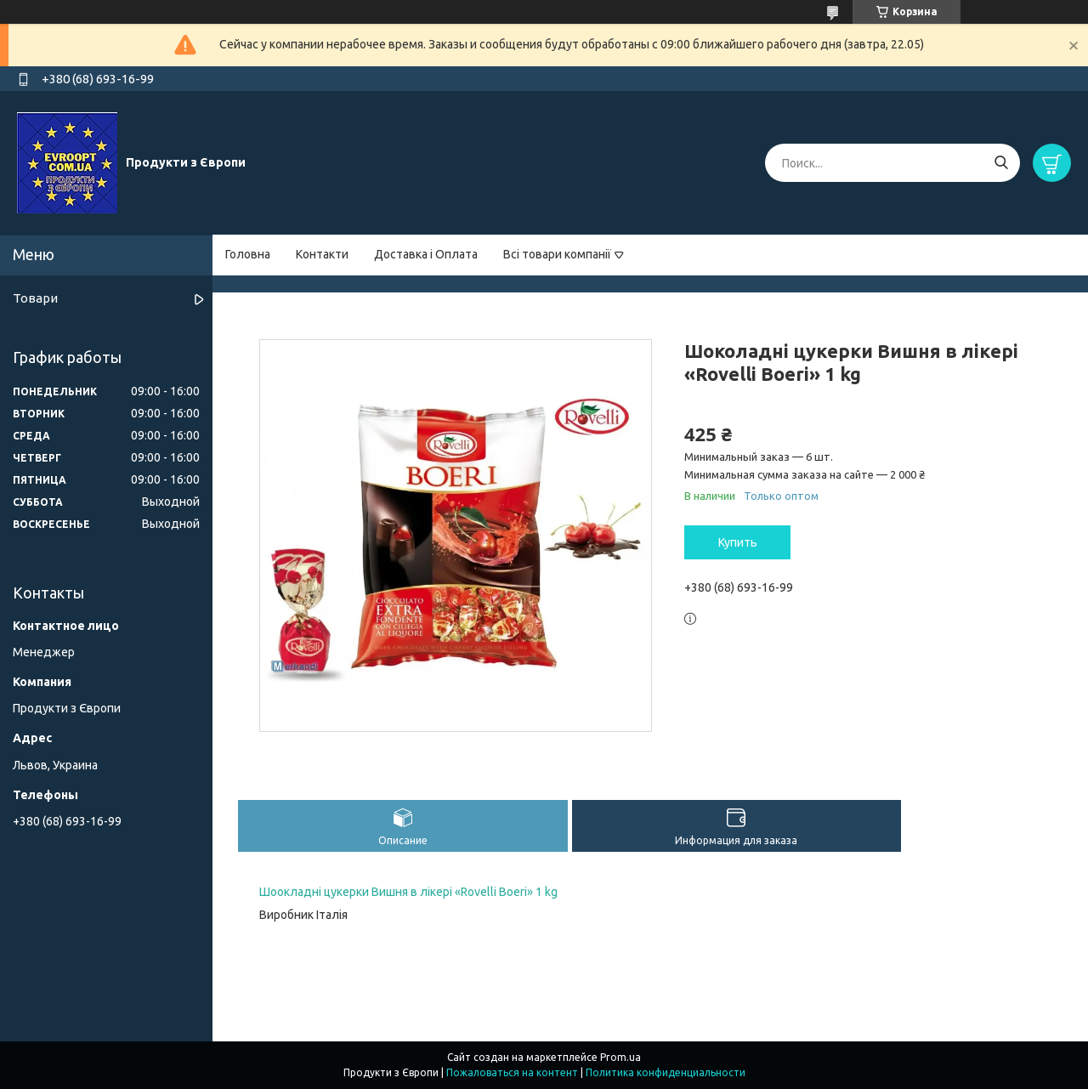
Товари (35, 298)
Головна (247, 254)
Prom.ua (620, 1057)
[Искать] (1001, 163)
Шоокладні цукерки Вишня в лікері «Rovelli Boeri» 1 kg (408, 892)
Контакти (322, 254)
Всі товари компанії (557, 254)
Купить (737, 542)
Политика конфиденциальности (665, 1072)
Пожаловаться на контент (512, 1072)
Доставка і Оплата (426, 254)
